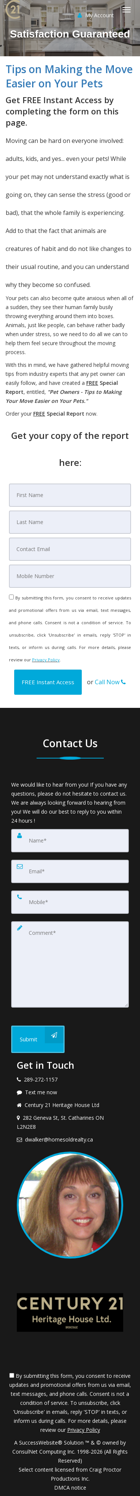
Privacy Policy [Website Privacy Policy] (46, 659)
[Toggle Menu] (126, 10)
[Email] (70, 549)
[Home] (14, 9)
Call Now (110, 682)
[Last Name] (70, 522)
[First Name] (70, 495)
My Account (96, 15)
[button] (48, 682)
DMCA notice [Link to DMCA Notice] (70, 1487)
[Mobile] (70, 576)
